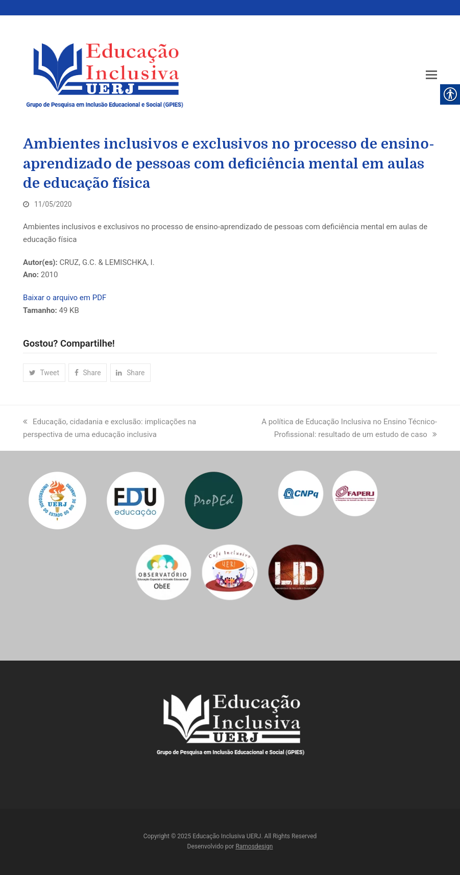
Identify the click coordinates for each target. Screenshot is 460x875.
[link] (104, 75)
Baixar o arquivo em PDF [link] (64, 297)
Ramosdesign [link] (254, 846)
